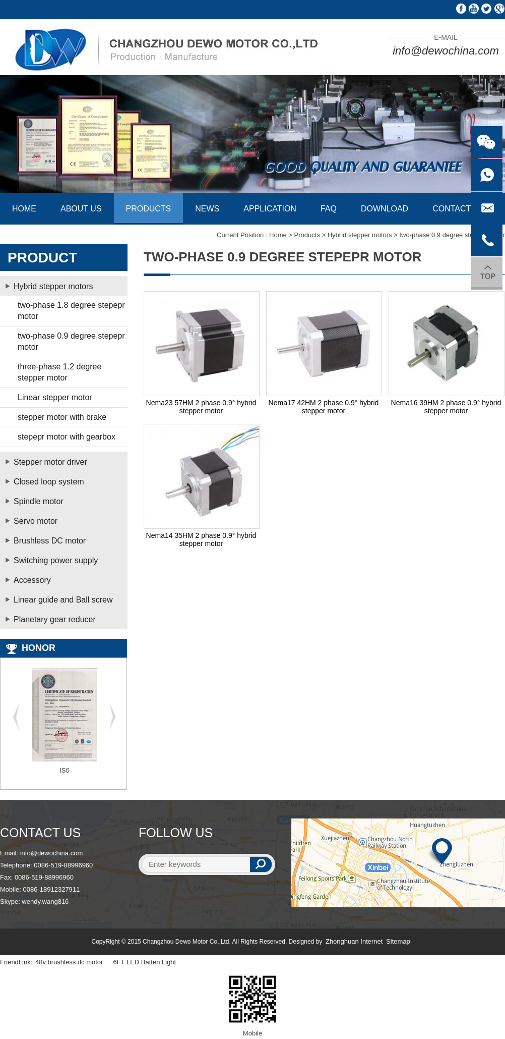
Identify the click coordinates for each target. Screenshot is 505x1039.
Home (278, 235)
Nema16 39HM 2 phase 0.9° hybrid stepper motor (446, 407)
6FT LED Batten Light (144, 962)
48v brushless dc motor (69, 962)
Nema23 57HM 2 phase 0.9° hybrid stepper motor (201, 407)
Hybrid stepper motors (360, 235)
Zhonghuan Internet (354, 941)
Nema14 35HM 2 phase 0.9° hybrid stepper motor (201, 539)
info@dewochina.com (446, 50)
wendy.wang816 (45, 901)
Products (307, 235)
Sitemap (398, 941)
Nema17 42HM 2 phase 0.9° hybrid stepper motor (324, 407)
